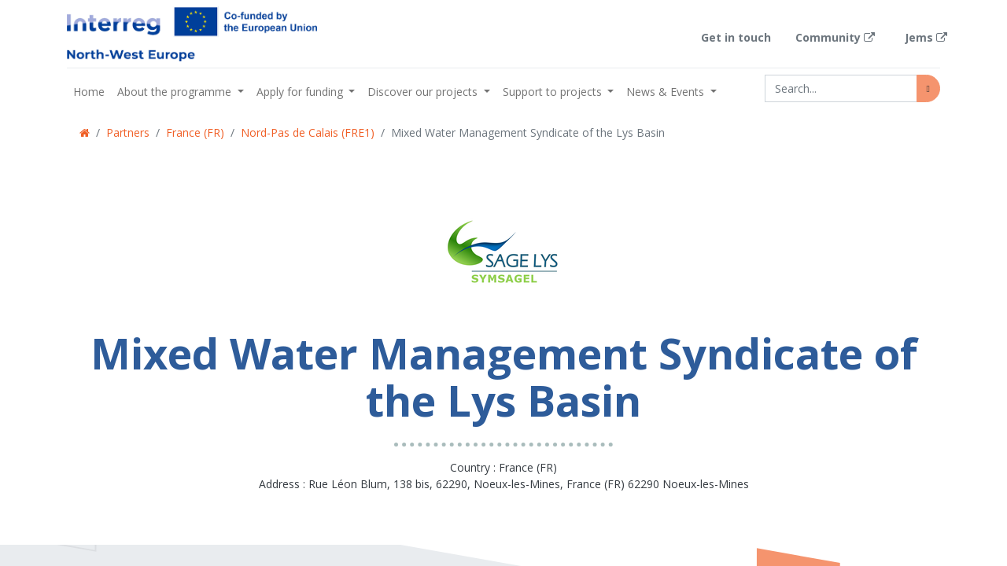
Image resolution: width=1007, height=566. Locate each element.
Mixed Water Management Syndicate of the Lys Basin (528, 132)
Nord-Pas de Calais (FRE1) (307, 132)
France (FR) (195, 132)
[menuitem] (89, 91)
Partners (127, 132)
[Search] (928, 88)
